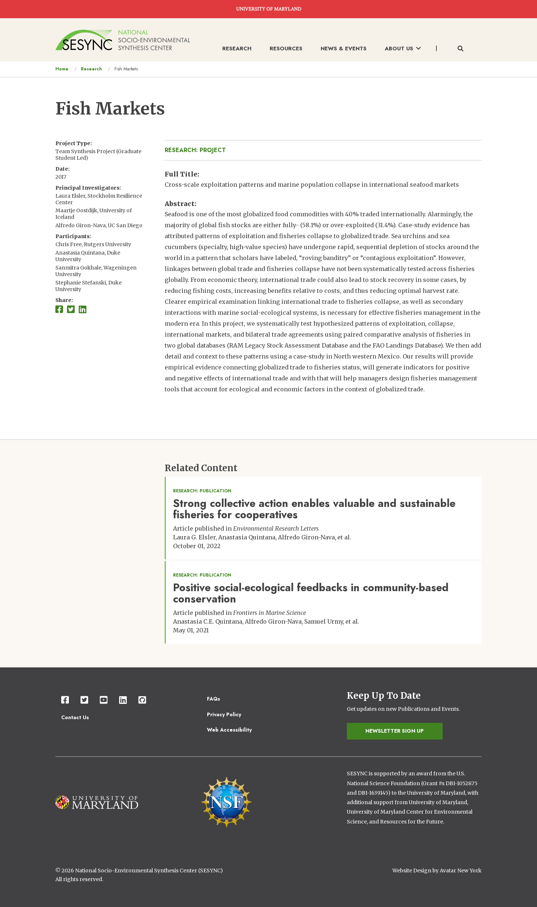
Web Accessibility (229, 729)
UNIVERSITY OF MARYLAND (268, 9)
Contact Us (75, 717)
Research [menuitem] (236, 48)
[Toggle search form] (460, 49)
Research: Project (195, 150)
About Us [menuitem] (403, 48)
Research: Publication (202, 491)
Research (91, 69)
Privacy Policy (224, 714)
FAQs (213, 698)
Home (61, 69)
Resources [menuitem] (286, 48)
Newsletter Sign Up (394, 730)
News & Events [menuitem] (344, 48)
